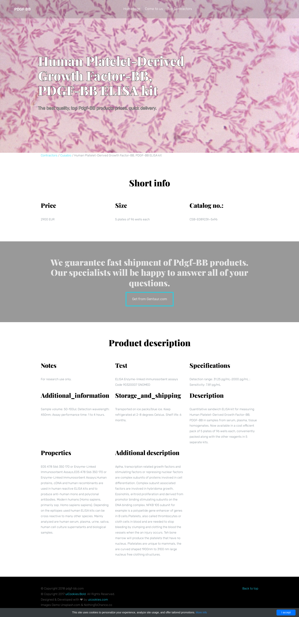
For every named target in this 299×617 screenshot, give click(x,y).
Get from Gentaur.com (149, 299)
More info (201, 612)
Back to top (250, 588)
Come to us (154, 9)
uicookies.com (98, 599)
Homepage (131, 9)
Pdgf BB (22, 9)
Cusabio (65, 155)
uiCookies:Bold (75, 594)
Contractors (49, 155)
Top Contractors (179, 9)
